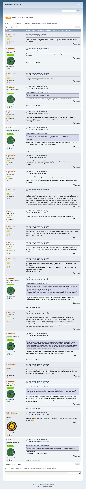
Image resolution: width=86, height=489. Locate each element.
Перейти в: (65, 473)
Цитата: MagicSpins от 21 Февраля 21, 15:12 (37, 445)
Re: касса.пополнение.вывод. (39, 48)
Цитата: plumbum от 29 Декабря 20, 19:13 (37, 92)
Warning (11, 211)
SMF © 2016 (43, 484)
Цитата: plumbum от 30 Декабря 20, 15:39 (37, 133)
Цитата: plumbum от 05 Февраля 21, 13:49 (37, 339)
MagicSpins (12, 413)
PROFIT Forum (13, 4)
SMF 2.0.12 (36, 484)
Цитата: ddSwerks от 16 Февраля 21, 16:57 (37, 387)
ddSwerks (12, 364)
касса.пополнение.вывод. (37, 34)
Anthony (39, 23)
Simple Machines (50, 484)
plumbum (11, 34)
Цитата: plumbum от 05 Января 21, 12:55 (36, 283)
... (15, 27)
